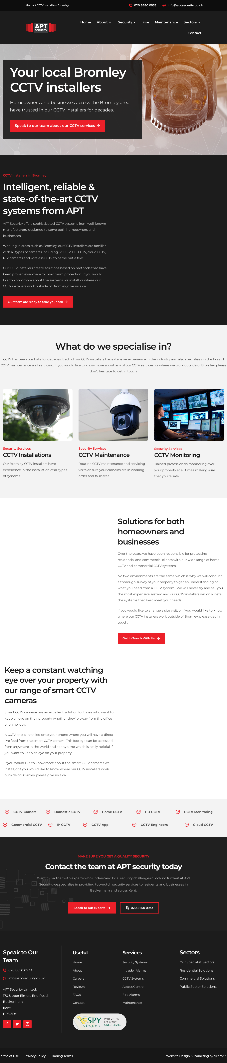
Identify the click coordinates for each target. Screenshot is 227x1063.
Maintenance (133, 1003)
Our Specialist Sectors (197, 962)
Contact (79, 1003)
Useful (81, 952)
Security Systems (136, 962)
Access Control (134, 987)
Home (78, 962)
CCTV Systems (133, 978)
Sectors (189, 952)
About (78, 970)
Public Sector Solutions (198, 987)
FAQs (77, 995)
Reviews (79, 987)
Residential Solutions (196, 970)
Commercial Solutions (197, 978)
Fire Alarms (131, 995)
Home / (31, 5)
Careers (79, 978)
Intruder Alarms (135, 970)
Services (133, 952)
